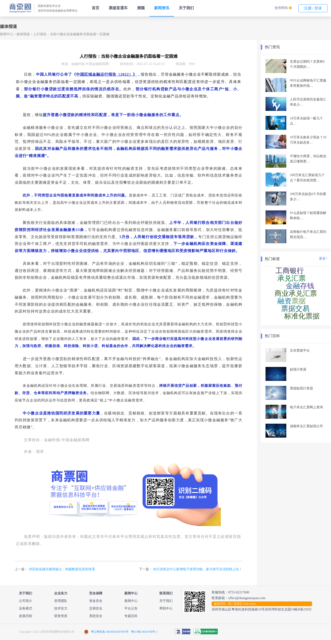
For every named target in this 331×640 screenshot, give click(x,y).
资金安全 (95, 601)
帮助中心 (166, 608)
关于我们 (186, 8)
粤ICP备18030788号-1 (144, 631)
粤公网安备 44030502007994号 (110, 631)
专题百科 (131, 616)
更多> (323, 258)
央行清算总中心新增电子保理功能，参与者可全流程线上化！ (197, 569)
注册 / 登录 (313, 8)
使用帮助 (281, 8)
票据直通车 (118, 8)
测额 (141, 8)
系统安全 (95, 616)
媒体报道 (23, 34)
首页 (95, 8)
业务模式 (25, 608)
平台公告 (131, 608)
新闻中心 (6, 34)
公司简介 (25, 601)
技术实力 (60, 608)
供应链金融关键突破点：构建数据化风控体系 (62, 569)
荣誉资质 (60, 616)
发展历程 (25, 616)
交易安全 (95, 608)
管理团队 (60, 601)
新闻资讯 (161, 8)
